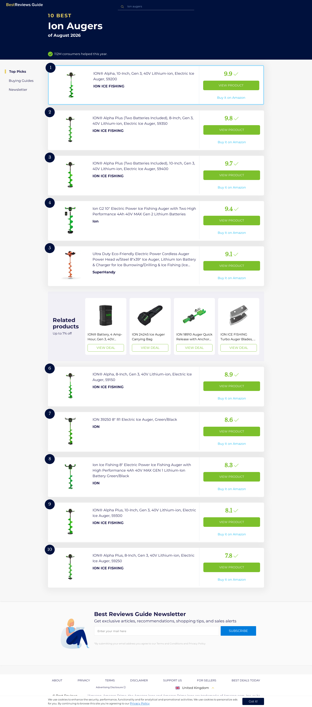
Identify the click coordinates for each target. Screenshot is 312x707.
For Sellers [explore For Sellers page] (206, 680)
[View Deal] (105, 326)
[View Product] (156, 85)
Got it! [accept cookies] (253, 701)
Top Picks (17, 72)
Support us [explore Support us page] (172, 680)
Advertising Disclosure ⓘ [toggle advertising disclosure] (111, 687)
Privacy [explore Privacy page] (84, 680)
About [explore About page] (57, 680)
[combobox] (156, 6)
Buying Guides (21, 81)
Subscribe (238, 631)
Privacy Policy (140, 703)
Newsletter (18, 90)
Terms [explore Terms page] (110, 680)
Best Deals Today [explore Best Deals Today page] (246, 680)
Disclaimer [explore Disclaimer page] (139, 680)
